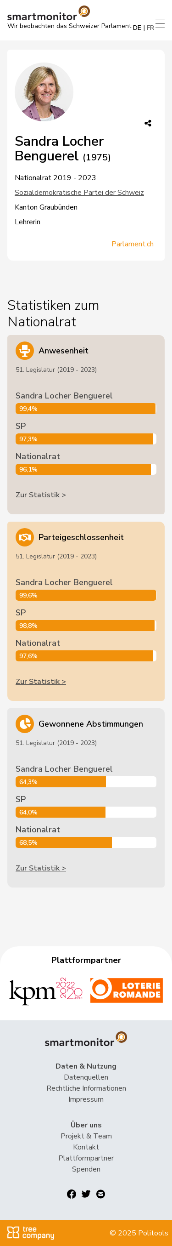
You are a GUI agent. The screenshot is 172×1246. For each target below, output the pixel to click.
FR (150, 27)
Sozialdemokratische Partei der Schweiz (79, 193)
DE (137, 27)
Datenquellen (86, 1077)
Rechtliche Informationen (86, 1088)
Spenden (86, 1169)
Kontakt (86, 1147)
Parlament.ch (132, 244)
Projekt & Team (86, 1136)
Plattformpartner (86, 1158)
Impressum (86, 1099)
